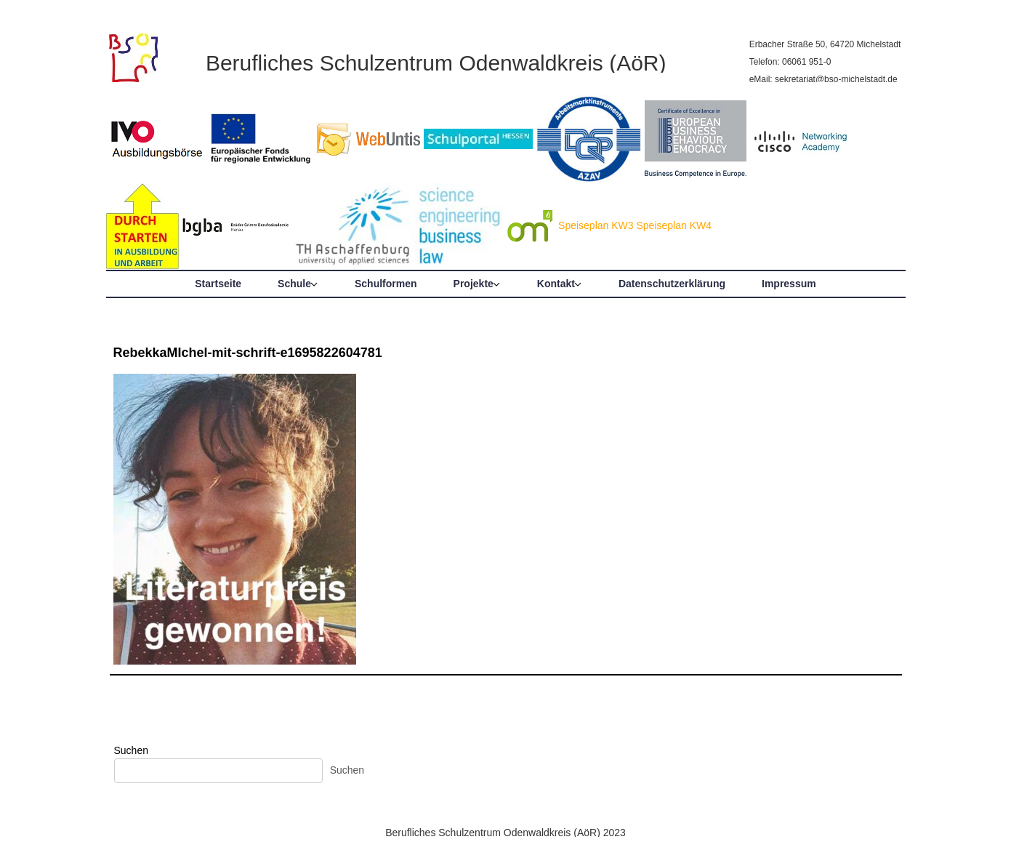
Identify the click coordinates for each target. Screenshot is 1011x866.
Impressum (789, 283)
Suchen (131, 750)
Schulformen (386, 283)
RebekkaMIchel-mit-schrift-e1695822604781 (247, 352)
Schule (294, 283)
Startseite (218, 283)
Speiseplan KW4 (674, 225)
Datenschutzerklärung (672, 283)
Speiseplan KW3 (596, 225)
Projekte (474, 283)
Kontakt (556, 283)
